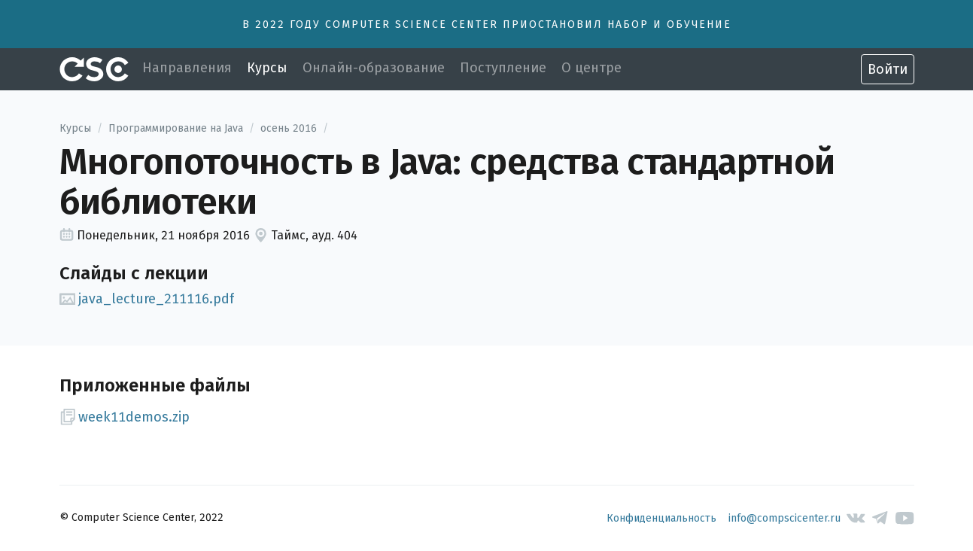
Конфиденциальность (661, 518)
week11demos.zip (124, 417)
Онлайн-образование (374, 67)
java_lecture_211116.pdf (147, 299)
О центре (591, 67)
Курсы (267, 67)
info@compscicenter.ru (784, 518)
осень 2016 (288, 128)
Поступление (503, 67)
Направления (187, 67)
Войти (888, 69)
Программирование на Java (175, 128)
